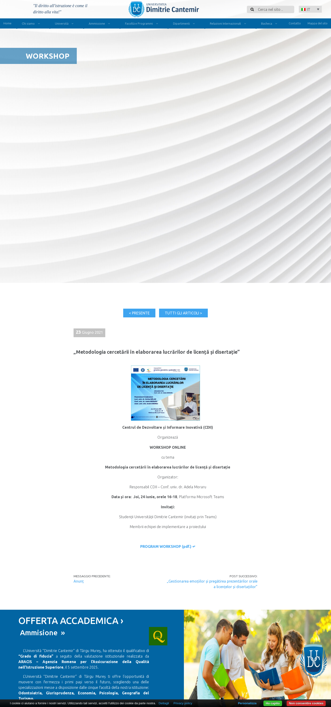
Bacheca (270, 24)
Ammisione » (41, 632)
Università (65, 24)
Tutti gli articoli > (183, 313)
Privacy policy (183, 703)
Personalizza (247, 703)
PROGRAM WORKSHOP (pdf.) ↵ (167, 546)
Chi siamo (32, 24)
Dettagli (164, 703)
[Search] (274, 9)
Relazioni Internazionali (229, 24)
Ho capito (273, 703)
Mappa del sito (318, 23)
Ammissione (100, 24)
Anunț (79, 581)
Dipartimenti (185, 24)
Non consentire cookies (306, 703)
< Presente (139, 313)
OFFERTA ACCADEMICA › (70, 620)
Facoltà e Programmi (142, 24)
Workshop (47, 56)
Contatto (295, 23)
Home (7, 23)
